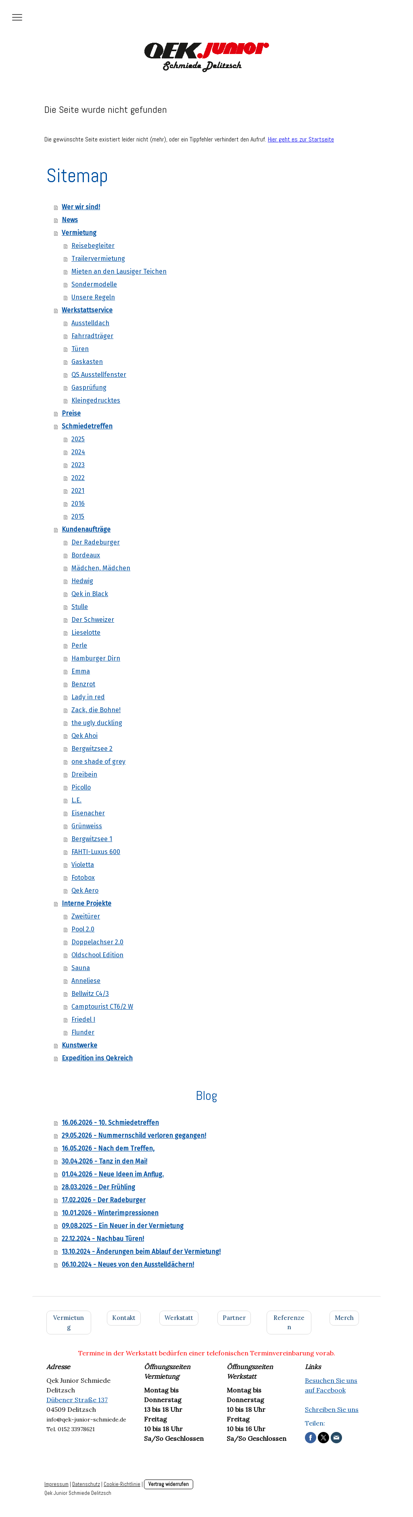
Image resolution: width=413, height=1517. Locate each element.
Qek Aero (84, 890)
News (70, 220)
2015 (77, 516)
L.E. (76, 800)
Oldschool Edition (97, 955)
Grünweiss (86, 826)
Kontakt (124, 1318)
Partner (234, 1318)
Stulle (79, 607)
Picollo (81, 787)
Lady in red (88, 697)
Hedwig (82, 581)
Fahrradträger (92, 336)
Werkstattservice (87, 310)
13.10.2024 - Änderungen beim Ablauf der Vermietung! (141, 1251)
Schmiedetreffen (87, 426)
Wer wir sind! (81, 207)
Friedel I (83, 1019)
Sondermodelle (94, 284)
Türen (80, 349)
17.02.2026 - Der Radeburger (104, 1200)
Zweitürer (85, 916)
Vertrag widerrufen (168, 1484)
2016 (78, 503)
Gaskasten (87, 362)
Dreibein (84, 774)
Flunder (82, 1032)
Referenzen (289, 1322)
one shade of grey (98, 761)
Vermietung (79, 233)
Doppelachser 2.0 (97, 942)
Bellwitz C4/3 (90, 993)
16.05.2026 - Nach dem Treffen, (108, 1148)
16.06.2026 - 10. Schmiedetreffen (110, 1122)
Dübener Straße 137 (77, 1400)
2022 (78, 478)
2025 (78, 439)
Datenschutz (86, 1484)
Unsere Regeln (93, 297)
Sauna (80, 968)
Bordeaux (85, 555)
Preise (71, 413)
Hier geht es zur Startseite (301, 139)
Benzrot (83, 684)
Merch (344, 1318)
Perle (79, 645)
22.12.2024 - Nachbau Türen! (103, 1239)
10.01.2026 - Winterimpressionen (110, 1213)
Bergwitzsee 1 (91, 839)
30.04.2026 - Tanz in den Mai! (104, 1161)
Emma (80, 671)
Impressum (56, 1484)
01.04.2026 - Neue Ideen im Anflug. (113, 1174)
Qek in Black (89, 594)
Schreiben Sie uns (332, 1409)
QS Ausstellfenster (98, 374)
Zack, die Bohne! (96, 710)
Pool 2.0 (82, 929)
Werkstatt (179, 1318)
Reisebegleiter (93, 245)
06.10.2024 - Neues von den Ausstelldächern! (128, 1264)
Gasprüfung (88, 387)
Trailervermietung (98, 258)
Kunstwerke (79, 1045)
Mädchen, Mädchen (100, 568)
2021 (77, 491)
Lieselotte (85, 632)
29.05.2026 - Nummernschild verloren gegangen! (134, 1135)
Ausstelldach (90, 323)
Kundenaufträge (86, 529)
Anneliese (85, 981)
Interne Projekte (86, 903)
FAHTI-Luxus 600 (95, 852)
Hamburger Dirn (95, 658)
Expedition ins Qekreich (97, 1058)
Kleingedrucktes (95, 400)
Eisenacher (88, 813)
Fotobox (83, 877)
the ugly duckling (96, 723)
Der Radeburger (95, 542)
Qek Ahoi (84, 736)
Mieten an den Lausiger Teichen (119, 271)
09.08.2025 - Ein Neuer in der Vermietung (123, 1226)
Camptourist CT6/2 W (102, 1006)
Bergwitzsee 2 (92, 748)
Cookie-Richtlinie (122, 1484)
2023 (78, 465)
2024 (78, 452)
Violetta (82, 865)
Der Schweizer (92, 619)
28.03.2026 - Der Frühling (98, 1187)
